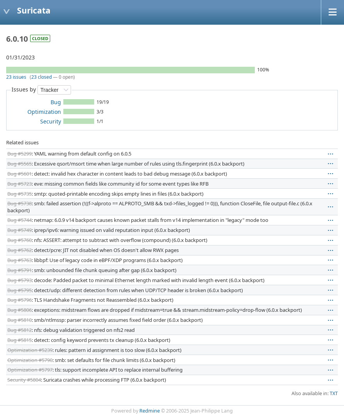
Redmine (149, 411)
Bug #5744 (19, 219)
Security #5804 (24, 379)
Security (50, 121)
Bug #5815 (19, 340)
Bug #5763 (19, 260)
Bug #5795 (19, 290)
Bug (56, 102)
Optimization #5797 (30, 369)
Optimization (44, 111)
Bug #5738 (19, 203)
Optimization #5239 (30, 350)
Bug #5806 (19, 309)
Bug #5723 (19, 183)
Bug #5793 (19, 280)
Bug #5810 (19, 319)
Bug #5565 (19, 163)
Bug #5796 (19, 299)
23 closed (41, 77)
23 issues (16, 77)
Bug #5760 (19, 240)
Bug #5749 (19, 230)
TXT (334, 393)
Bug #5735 (19, 193)
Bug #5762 (19, 250)
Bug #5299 (19, 153)
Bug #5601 (19, 173)
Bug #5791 (19, 270)
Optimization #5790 (30, 360)
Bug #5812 (19, 329)
